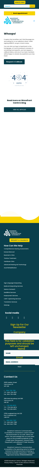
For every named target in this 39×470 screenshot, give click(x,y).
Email (19, 357)
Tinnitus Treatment (10, 258)
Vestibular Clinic (9, 261)
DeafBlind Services (10, 292)
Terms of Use (18, 463)
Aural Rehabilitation (10, 268)
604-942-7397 (11, 420)
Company (19, 332)
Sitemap (6, 305)
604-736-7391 (10, 390)
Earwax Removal (9, 252)
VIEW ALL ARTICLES (19, 110)
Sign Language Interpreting (12, 283)
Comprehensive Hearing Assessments (16, 249)
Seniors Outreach (9, 289)
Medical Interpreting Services (13, 286)
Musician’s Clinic (9, 255)
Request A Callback (14, 62)
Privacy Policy (8, 463)
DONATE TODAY (20, 2)
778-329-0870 (11, 405)
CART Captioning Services (12, 299)
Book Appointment (20, 13)
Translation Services (10, 302)
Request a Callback (19, 240)
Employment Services (11, 296)
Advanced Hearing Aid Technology (15, 265)
